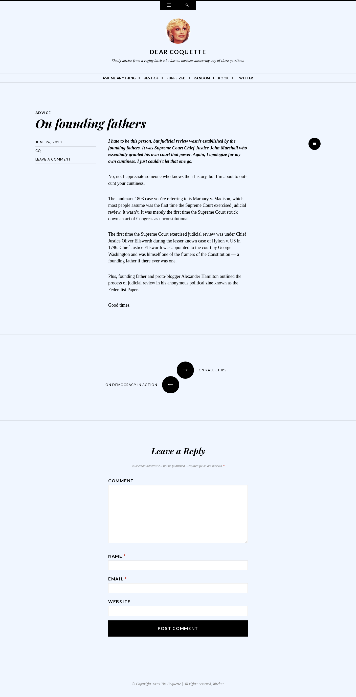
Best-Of (151, 78)
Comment (121, 480)
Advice (43, 112)
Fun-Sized (176, 78)
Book (223, 78)
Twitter (245, 78)
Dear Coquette (178, 51)
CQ (38, 151)
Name (117, 556)
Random (202, 78)
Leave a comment (53, 159)
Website (119, 601)
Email (117, 578)
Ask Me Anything (119, 78)
